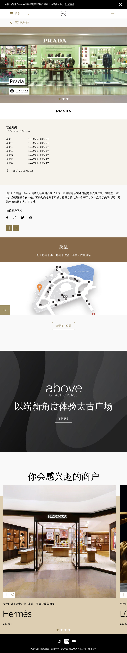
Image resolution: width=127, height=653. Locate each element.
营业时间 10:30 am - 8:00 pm (18, 129)
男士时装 (55, 255)
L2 (5, 310)
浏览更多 (69, 4)
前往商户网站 (14, 210)
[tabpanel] (63, 65)
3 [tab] (67, 99)
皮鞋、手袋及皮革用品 (77, 255)
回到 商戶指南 (19, 22)
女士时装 (41, 255)
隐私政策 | (45, 649)
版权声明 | (55, 649)
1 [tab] (60, 99)
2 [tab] (63, 99)
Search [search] (27, 14)
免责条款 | (35, 649)
